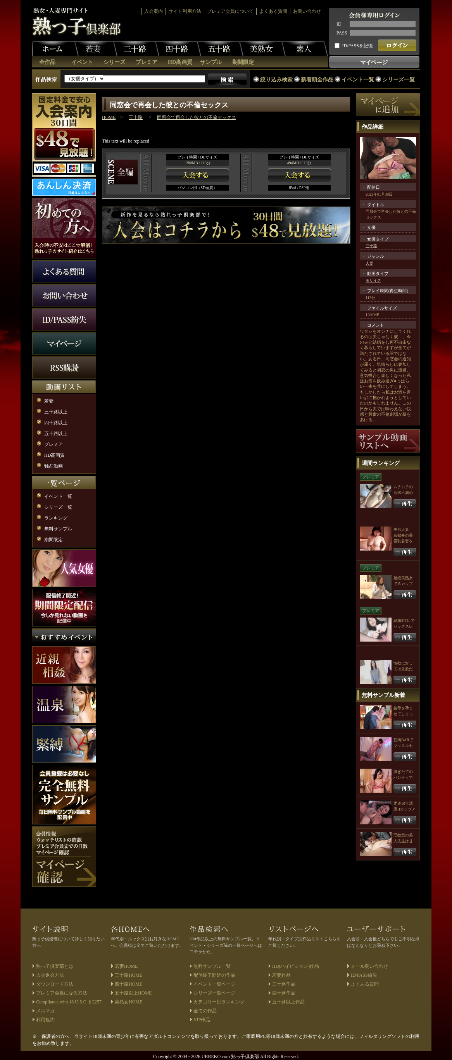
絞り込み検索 (276, 80)
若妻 (94, 48)
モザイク (373, 280)
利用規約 (45, 1019)
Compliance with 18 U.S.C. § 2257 (69, 1002)
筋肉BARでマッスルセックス (403, 746)
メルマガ (45, 1011)
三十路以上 (55, 412)
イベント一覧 (358, 80)
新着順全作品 (317, 80)
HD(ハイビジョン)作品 (295, 966)
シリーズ (114, 62)
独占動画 (53, 466)
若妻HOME (126, 966)
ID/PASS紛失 (364, 975)
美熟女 (262, 48)
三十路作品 (283, 984)
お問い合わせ (307, 11)
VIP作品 (201, 1019)
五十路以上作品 (288, 1002)
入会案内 (153, 11)
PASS (341, 33)
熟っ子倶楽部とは (54, 966)
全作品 (47, 62)
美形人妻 (401, 529)
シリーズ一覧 (398, 80)
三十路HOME (128, 975)
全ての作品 (205, 1011)
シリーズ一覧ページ (214, 993)
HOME (109, 117)
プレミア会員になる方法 (61, 993)
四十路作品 (283, 993)
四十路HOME (128, 984)
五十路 (220, 48)
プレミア (146, 62)
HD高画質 (180, 62)
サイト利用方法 (185, 11)
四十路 (178, 48)
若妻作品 (281, 975)
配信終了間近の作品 (214, 975)
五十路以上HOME (133, 993)
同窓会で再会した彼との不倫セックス (196, 117)
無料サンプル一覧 (212, 966)
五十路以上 (55, 433)
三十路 (136, 48)
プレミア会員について (230, 11)
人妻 (369, 263)
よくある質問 (273, 11)
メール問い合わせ (369, 966)
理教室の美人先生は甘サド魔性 (403, 841)
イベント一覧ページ (214, 984)
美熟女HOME (128, 1002)
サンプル (211, 62)
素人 (304, 48)
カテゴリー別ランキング (219, 1002)
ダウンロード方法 (54, 984)
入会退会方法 (50, 975)
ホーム (55, 48)
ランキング (55, 518)
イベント (82, 62)
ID (339, 24)
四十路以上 (55, 422)
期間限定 (243, 62)
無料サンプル (58, 529)
